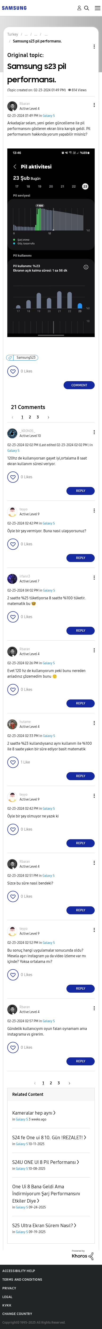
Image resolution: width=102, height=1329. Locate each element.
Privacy (9, 1288)
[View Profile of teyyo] (24, 509)
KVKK (6, 1305)
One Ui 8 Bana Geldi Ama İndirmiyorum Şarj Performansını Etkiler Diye (46, 1194)
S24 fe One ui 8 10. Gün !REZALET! (47, 1137)
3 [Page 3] (38, 417)
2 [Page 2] (30, 417)
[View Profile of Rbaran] (25, 104)
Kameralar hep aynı (32, 1113)
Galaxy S (49, 116)
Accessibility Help (18, 1271)
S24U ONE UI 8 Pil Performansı (44, 1162)
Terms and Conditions (22, 1280)
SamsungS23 (26, 358)
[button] (86, 105)
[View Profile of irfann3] (25, 576)
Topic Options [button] (86, 46)
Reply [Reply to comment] (80, 491)
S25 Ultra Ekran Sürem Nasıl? (42, 1225)
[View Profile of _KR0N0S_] (27, 431)
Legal (7, 1297)
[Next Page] (46, 417)
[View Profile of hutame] (25, 722)
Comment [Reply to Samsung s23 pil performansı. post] (79, 385)
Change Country (17, 1314)
